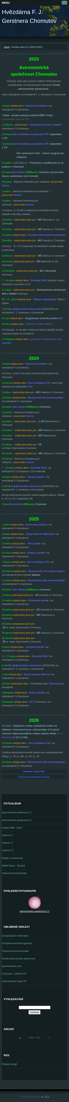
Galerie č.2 (7, 842)
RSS (47, 1096)
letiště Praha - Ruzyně (13, 865)
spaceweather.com (12, 966)
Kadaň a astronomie (12, 858)
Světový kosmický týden (14, 873)
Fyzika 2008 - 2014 (12, 827)
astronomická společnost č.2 (16, 820)
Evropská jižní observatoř (15, 935)
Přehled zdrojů (9, 1064)
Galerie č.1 (7, 835)
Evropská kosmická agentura (17, 943)
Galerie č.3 (7, 850)
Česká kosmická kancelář (15, 951)
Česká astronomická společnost (18, 958)
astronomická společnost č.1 (16, 812)
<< (20, 1038)
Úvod (6, 47)
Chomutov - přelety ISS (14, 973)
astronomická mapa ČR (14, 981)
